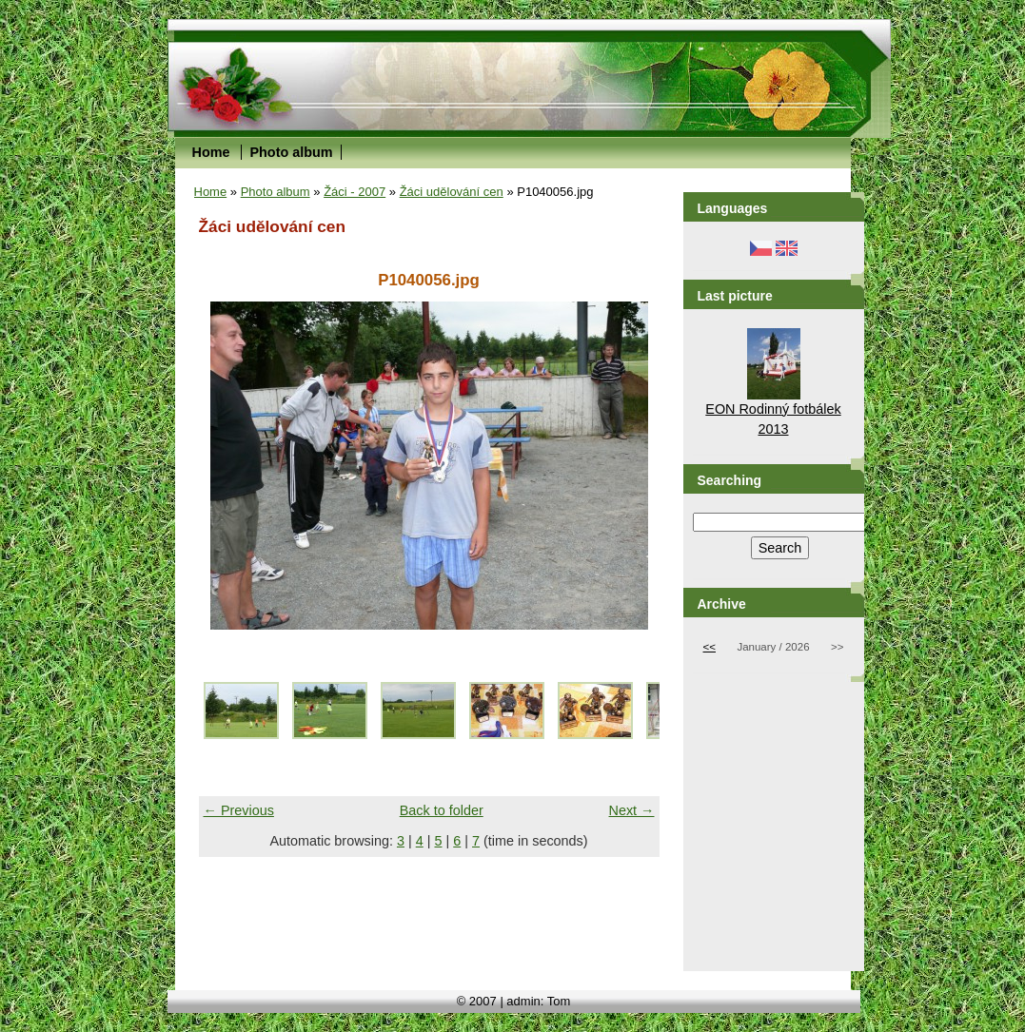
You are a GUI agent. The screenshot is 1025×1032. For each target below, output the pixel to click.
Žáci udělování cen (451, 192)
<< (709, 646)
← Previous (239, 810)
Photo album (290, 152)
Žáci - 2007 (354, 192)
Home (211, 152)
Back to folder (441, 810)
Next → (632, 810)
